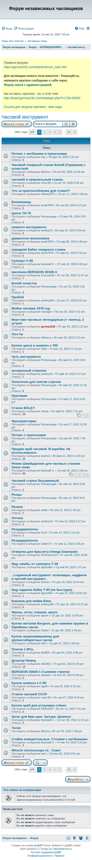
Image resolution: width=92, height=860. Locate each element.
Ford (44, 532)
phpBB (37, 845)
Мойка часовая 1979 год (31, 308)
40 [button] (68, 132)
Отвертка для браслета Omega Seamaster (45, 551)
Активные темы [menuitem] (37, 41)
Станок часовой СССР (29, 694)
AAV (43, 643)
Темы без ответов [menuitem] (12, 41)
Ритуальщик (48, 216)
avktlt (44, 510)
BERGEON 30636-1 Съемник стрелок (41, 672)
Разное (17, 507)
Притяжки (19, 396)
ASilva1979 (48, 194)
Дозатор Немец (24, 660)
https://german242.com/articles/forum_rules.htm (35, 67)
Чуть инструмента (26, 356)
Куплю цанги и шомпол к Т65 (35, 345)
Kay (43, 156)
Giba (44, 348)
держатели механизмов (30, 238)
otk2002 (46, 663)
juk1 (43, 753)
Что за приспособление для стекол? (41, 191)
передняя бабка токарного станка (39, 249)
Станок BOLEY (23, 408)
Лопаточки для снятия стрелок (36, 382)
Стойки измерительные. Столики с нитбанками (49, 739)
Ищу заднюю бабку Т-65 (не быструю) (42, 590)
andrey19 (46, 230)
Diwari (45, 630)
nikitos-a (46, 337)
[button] (32, 132)
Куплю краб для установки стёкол (39, 705)
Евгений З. (47, 264)
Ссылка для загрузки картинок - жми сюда (33, 107)
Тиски (16, 728)
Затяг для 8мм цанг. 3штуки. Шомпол (41, 716)
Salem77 (46, 543)
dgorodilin (47, 567)
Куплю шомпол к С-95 (29, 683)
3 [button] (49, 132)
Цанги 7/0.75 (21, 213)
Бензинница (21, 202)
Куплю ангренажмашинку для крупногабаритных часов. (35, 638)
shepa (44, 411)
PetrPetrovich (49, 554)
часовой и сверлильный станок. (38, 179)
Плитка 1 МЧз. (23, 649)
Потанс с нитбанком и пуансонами (39, 153)
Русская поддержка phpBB (46, 852)
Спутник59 (47, 275)
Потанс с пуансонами (29, 435)
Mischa (45, 171)
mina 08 (46, 182)
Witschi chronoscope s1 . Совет (36, 750)
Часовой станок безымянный (35, 480)
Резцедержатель (25, 529)
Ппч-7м (17, 334)
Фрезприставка (24, 421)
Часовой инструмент (24, 117)
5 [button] (60, 132)
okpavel (45, 675)
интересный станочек (29, 370)
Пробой (18, 297)
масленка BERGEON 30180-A (34, 272)
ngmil (44, 686)
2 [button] (44, 132)
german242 (48, 326)
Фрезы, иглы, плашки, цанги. (35, 612)
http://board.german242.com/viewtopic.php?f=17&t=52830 (42, 98)
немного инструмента (29, 227)
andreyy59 (47, 300)
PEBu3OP (47, 708)
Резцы (17, 494)
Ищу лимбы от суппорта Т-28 (35, 564)
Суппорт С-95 (22, 261)
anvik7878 (47, 205)
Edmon (45, 582)
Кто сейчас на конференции (22, 789)
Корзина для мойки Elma (31, 601)
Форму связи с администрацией (27, 85)
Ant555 (45, 652)
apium (44, 615)
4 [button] (54, 132)
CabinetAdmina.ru (62, 849)
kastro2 (45, 455)
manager (46, 311)
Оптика (17, 518)
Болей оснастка (24, 283)
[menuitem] (6, 28)
